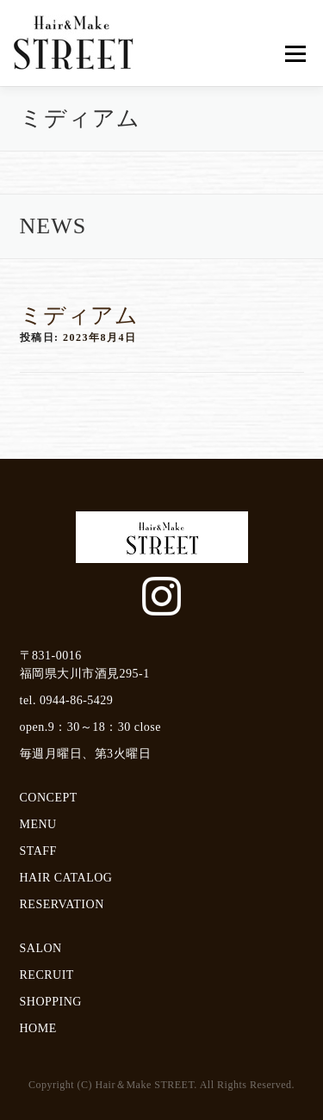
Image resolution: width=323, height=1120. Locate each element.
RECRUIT (47, 974)
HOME (38, 1028)
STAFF (38, 851)
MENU (38, 824)
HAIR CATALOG (66, 877)
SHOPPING (51, 1001)
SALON (41, 948)
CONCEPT (49, 797)
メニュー (295, 53)
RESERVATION (62, 904)
